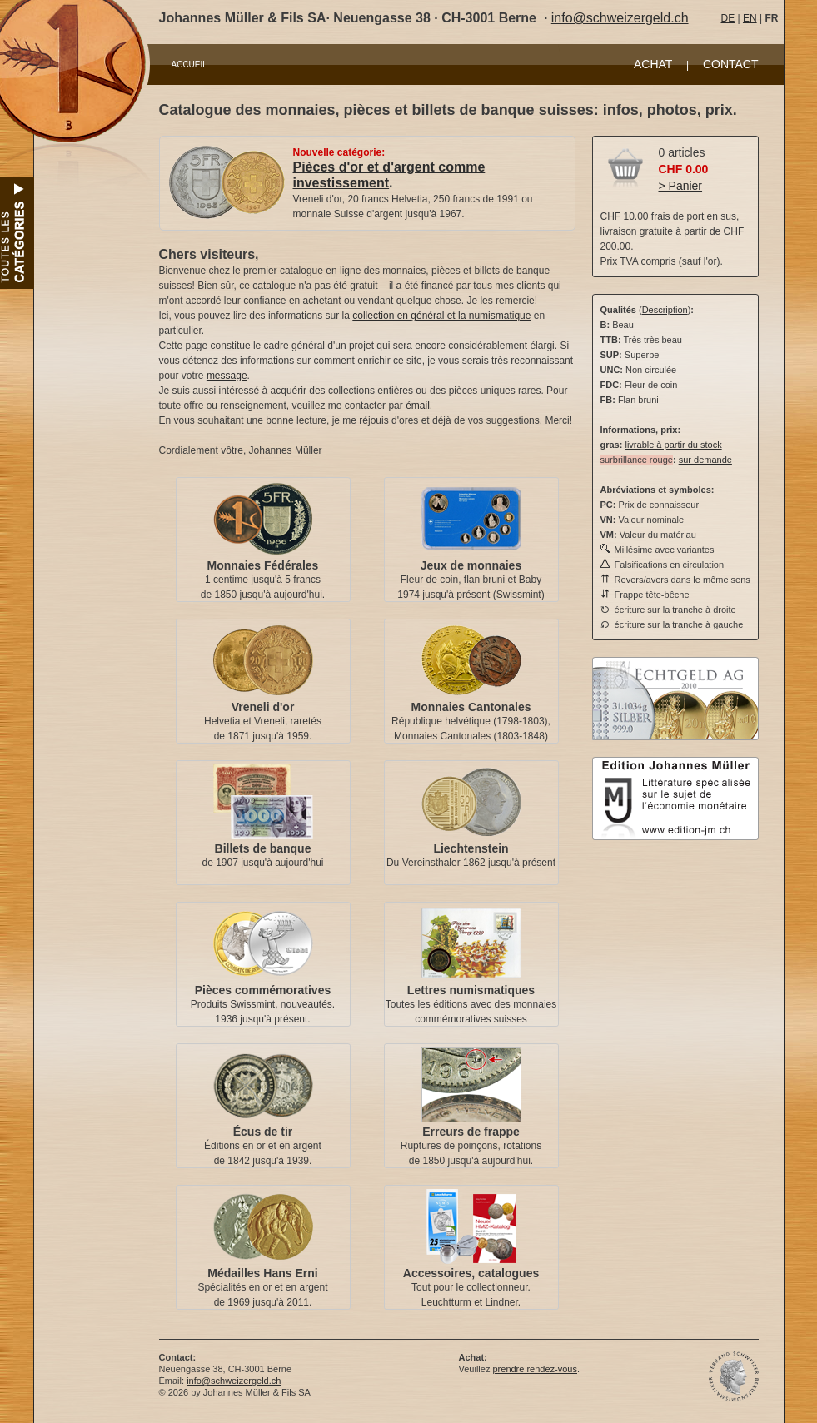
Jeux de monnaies (471, 565)
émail (418, 405)
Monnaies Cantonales (471, 707)
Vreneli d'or (263, 707)
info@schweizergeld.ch (620, 18)
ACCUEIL (189, 64)
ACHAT (653, 64)
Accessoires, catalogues (471, 1273)
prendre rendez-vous (534, 1369)
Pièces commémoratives (263, 990)
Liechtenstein (470, 848)
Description (665, 310)
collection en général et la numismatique (441, 315)
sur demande (705, 460)
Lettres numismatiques (471, 990)
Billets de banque (263, 848)
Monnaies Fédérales (263, 565)
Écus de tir (263, 1131)
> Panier (681, 185)
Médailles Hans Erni (262, 1273)
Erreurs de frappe (471, 1131)
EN (750, 18)
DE (728, 18)
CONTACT (731, 64)
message (227, 375)
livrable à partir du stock (673, 445)
